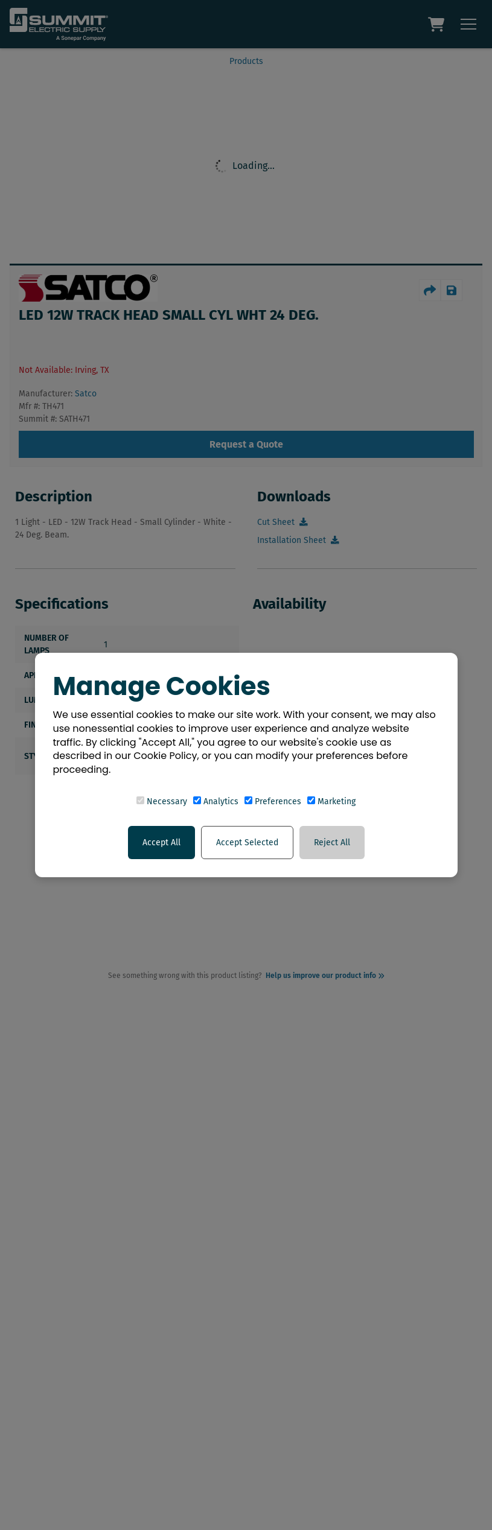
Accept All (161, 842)
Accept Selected (247, 842)
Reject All (332, 842)
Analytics (215, 801)
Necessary (161, 801)
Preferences (272, 801)
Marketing (331, 801)
